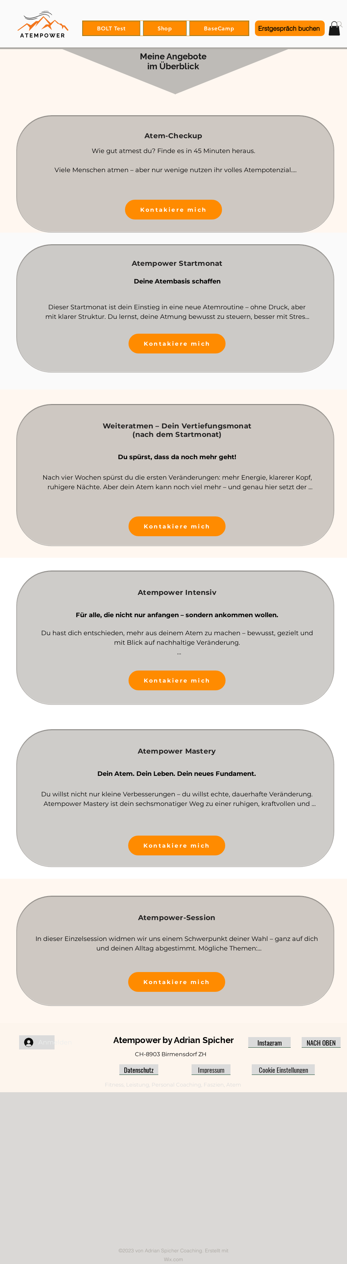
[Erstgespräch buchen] (290, 28)
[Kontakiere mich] (173, 210)
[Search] (339, 24)
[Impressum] (211, 1069)
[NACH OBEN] (321, 1042)
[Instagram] (269, 1042)
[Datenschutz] (138, 1069)
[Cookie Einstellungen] (283, 1069)
